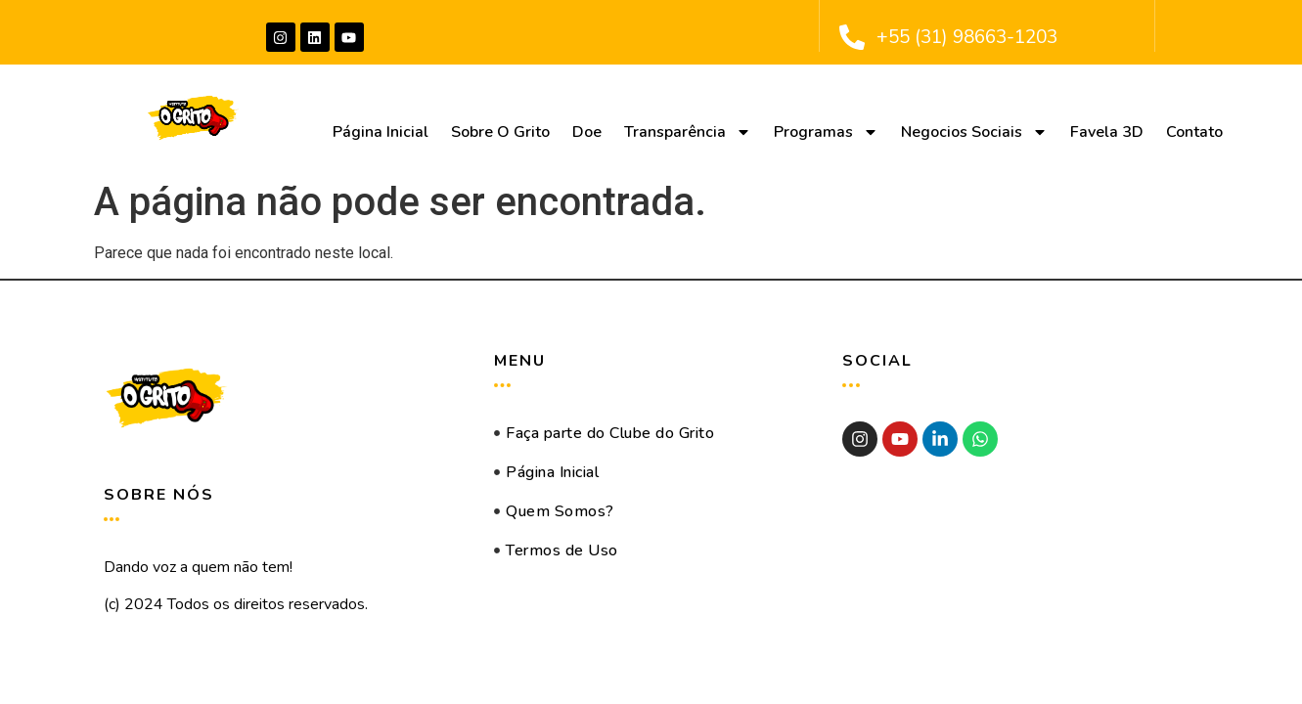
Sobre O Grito (500, 132)
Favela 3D (1107, 132)
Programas (826, 132)
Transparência (687, 132)
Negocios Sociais (974, 132)
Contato (1194, 132)
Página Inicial (380, 132)
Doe (587, 132)
